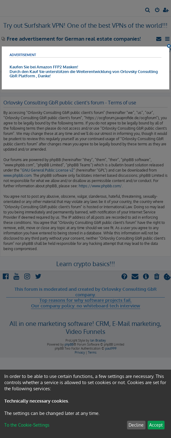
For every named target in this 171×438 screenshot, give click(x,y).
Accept (156, 425)
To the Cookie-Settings (27, 425)
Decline (136, 425)
